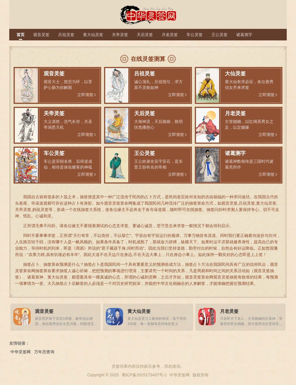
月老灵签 (170, 34)
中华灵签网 (20, 352)
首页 (20, 34)
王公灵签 (219, 34)
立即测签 (85, 94)
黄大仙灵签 (93, 34)
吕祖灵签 (66, 34)
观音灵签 (41, 34)
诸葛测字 (244, 34)
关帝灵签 (120, 34)
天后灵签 (145, 34)
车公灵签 (194, 34)
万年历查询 (44, 352)
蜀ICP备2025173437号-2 (144, 375)
